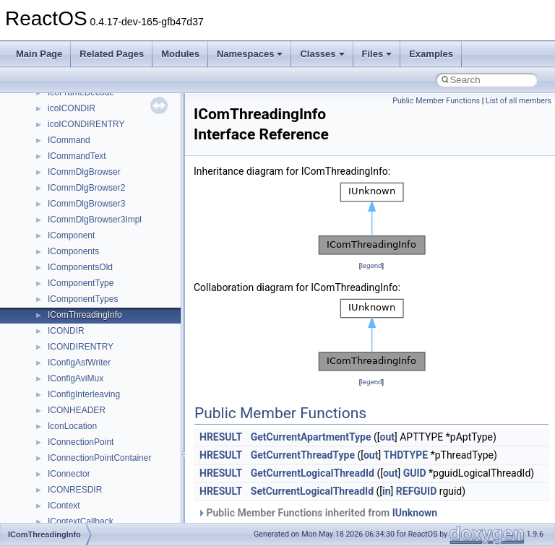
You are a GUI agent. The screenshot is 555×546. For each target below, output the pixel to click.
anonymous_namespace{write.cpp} (115, 515)
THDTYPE (406, 455)
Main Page (39, 53)
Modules (180, 53)
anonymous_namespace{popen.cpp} (118, 435)
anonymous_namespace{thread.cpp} (118, 483)
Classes (322, 53)
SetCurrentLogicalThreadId (312, 491)
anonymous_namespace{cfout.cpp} (115, 292)
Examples (431, 53)
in (386, 491)
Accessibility (71, 229)
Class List (55, 165)
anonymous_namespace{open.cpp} (116, 420)
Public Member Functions (436, 100)
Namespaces (250, 53)
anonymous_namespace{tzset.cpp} (115, 499)
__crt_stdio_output (83, 197)
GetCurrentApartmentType (311, 437)
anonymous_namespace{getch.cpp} (117, 356)
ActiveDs (65, 245)
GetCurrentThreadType (303, 455)
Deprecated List (55, 102)
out (387, 437)
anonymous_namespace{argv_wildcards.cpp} (135, 277)
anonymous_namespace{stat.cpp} (113, 467)
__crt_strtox (70, 213)
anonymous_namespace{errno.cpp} (116, 324)
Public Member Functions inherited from (317, 513)
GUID (414, 473)
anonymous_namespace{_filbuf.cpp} (117, 261)
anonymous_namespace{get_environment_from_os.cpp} (156, 340)
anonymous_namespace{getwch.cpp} (120, 372)
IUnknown (415, 513)
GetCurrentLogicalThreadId (312, 473)
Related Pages (111, 53)
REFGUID (416, 491)
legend (371, 265)
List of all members (518, 100)
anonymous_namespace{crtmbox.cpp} (121, 308)
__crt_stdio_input (80, 181)
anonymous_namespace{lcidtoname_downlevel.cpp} (149, 388)
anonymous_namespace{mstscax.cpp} (122, 404)
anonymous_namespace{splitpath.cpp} (122, 451)
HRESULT (220, 437)
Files (377, 53)
